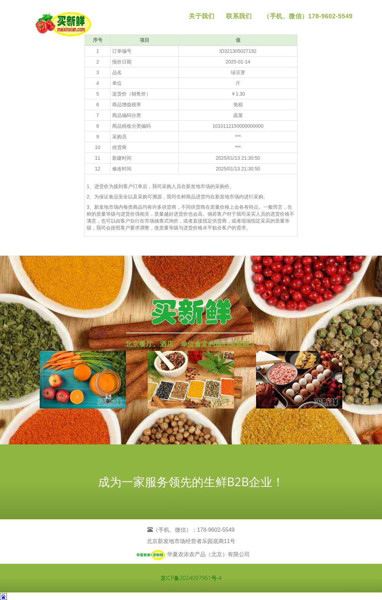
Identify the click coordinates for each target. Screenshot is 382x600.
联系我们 (239, 16)
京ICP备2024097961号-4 (191, 578)
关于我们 (201, 16)
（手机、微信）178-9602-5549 (307, 16)
